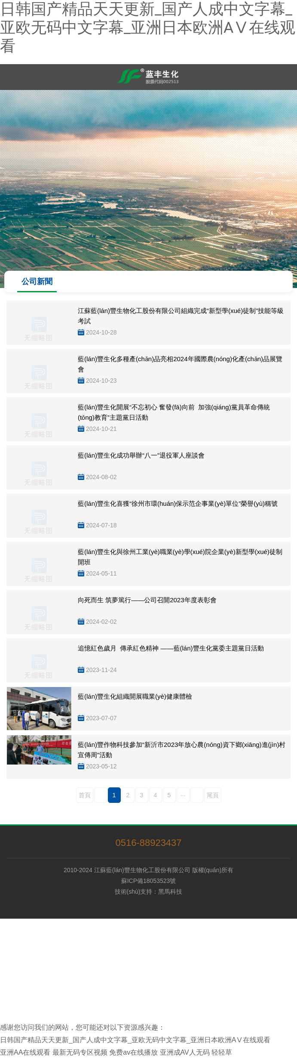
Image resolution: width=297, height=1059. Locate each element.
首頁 (85, 795)
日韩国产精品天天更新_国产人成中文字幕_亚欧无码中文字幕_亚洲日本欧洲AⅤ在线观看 (147, 27)
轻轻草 (221, 1052)
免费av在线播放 (133, 1052)
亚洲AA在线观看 (25, 1052)
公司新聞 (36, 281)
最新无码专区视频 (79, 1052)
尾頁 (213, 795)
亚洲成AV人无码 (185, 1052)
